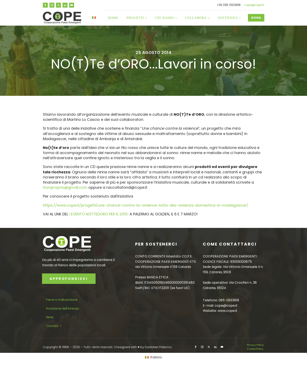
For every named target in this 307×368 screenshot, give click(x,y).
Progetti (135, 17)
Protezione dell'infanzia (62, 308)
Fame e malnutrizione (62, 300)
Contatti (52, 326)
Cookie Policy (255, 349)
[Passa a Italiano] (153, 357)
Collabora (196, 17)
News (50, 317)
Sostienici (228, 17)
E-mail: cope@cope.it (220, 305)
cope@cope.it (254, 5)
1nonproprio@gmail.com (65, 187)
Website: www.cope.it (220, 310)
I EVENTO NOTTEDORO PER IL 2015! (99, 214)
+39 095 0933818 (229, 5)
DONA (256, 18)
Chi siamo (164, 17)
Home (113, 17)
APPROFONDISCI (69, 278)
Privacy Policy (255, 345)
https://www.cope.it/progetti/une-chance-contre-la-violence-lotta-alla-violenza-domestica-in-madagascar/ (145, 205)
